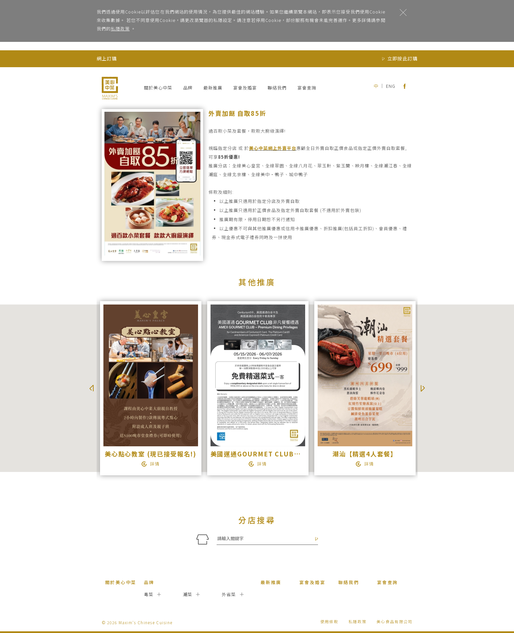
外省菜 (229, 594)
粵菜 (149, 594)
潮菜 (188, 594)
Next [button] (422, 388)
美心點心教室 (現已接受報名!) (150, 453)
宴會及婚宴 (245, 87)
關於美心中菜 (158, 87)
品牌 (188, 87)
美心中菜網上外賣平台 (272, 148)
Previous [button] (91, 388)
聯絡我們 (277, 87)
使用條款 (329, 621)
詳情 (155, 463)
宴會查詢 (306, 87)
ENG (390, 86)
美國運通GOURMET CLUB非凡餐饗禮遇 (272, 453)
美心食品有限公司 (394, 621)
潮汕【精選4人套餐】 (365, 453)
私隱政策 (120, 28)
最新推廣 (212, 87)
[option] (150, 388)
